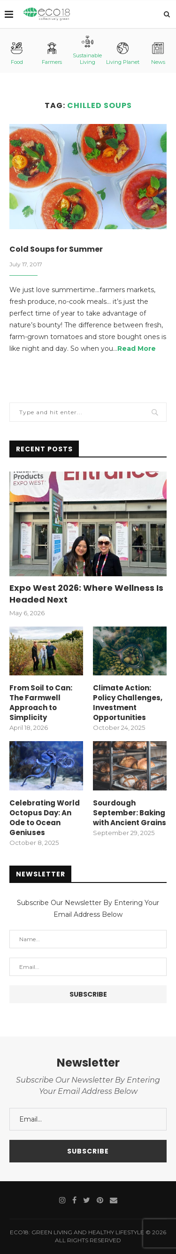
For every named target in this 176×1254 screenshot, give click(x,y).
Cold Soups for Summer (56, 249)
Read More (136, 348)
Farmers (52, 53)
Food (17, 53)
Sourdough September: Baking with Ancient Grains (129, 813)
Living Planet (122, 53)
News (158, 53)
